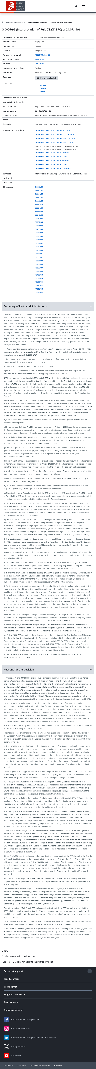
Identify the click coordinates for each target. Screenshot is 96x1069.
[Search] (76, 6)
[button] (48, 306)
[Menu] (83, 6)
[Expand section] (90, 971)
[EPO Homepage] (15, 6)
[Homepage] (3, 22)
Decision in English (46, 77)
